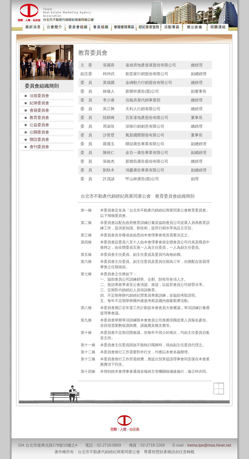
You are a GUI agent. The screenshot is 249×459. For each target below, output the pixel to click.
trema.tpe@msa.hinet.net (209, 445)
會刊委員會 (39, 147)
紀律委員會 (39, 103)
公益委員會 (39, 125)
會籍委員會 (39, 110)
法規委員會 (39, 96)
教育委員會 (39, 117)
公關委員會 (39, 132)
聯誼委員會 (39, 139)
